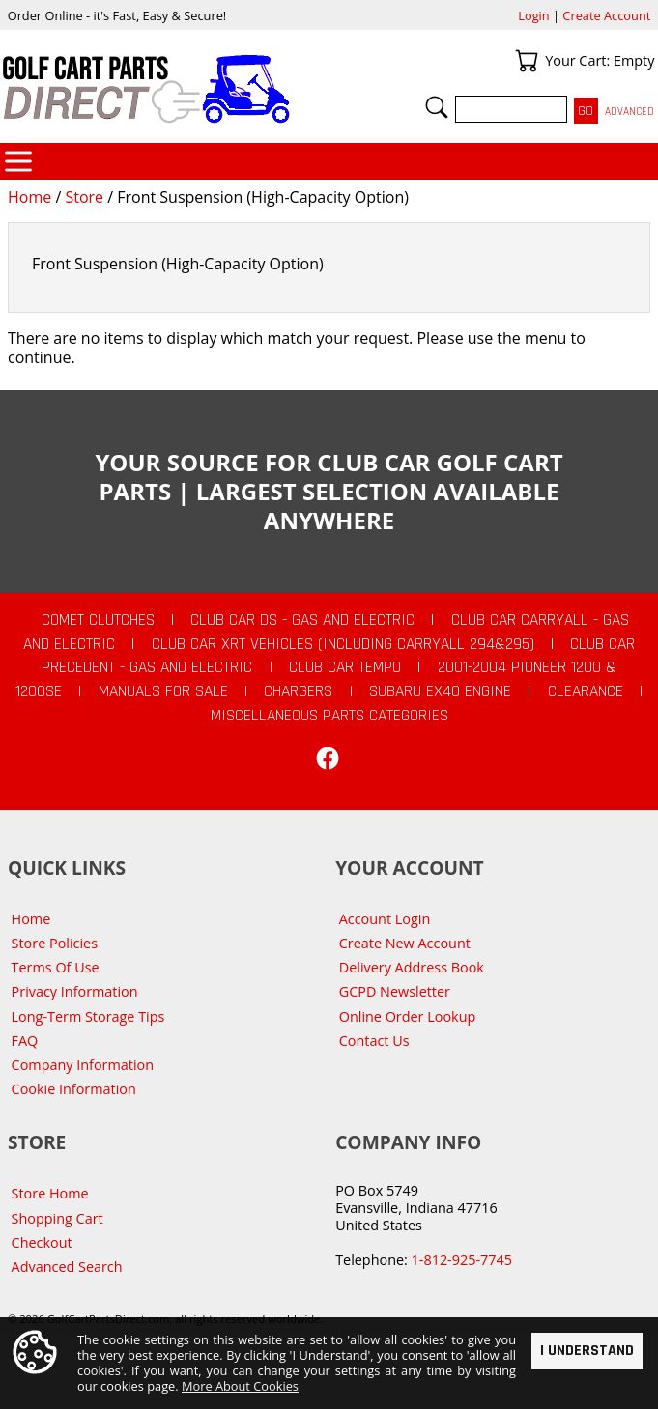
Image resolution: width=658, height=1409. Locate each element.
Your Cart (526, 60)
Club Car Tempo (345, 667)
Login (533, 15)
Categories (18, 161)
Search (436, 107)
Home (29, 197)
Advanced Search (67, 1266)
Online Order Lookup (407, 1016)
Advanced (629, 111)
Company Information (83, 1065)
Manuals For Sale (163, 691)
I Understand (587, 1350)
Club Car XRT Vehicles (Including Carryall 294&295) (343, 644)
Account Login (385, 919)
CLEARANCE (585, 691)
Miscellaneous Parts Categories (329, 715)
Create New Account (405, 943)
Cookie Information (74, 1089)
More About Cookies (240, 1386)
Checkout (42, 1242)
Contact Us (374, 1040)
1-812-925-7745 (462, 1260)
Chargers (298, 691)
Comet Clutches (98, 620)
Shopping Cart (57, 1218)
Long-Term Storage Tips (88, 1016)
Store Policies (55, 943)
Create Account (606, 15)
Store (84, 197)
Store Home (50, 1193)
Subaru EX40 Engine (440, 691)
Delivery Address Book (411, 967)
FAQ (25, 1040)
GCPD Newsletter (394, 991)
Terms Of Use (56, 967)
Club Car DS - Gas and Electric (302, 620)
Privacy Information (75, 991)
